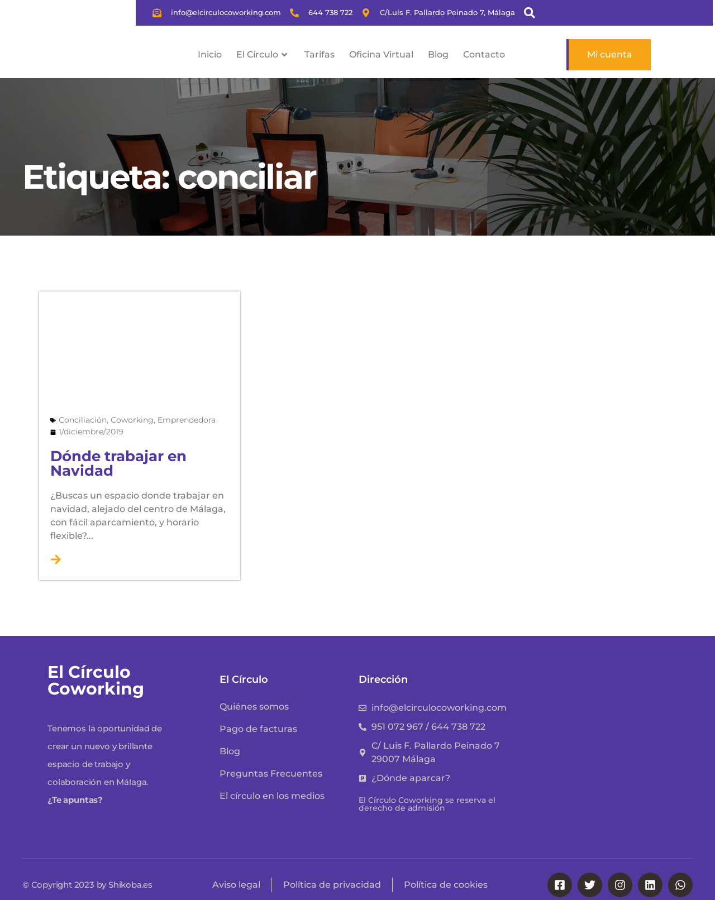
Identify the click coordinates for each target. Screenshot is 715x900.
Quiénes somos (254, 706)
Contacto (484, 54)
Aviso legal (236, 884)
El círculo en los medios (272, 796)
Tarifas (319, 54)
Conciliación (83, 420)
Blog (438, 54)
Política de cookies (446, 884)
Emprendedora (187, 420)
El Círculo (263, 54)
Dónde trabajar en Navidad (118, 463)
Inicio (210, 54)
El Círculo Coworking (95, 680)
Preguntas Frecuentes (271, 773)
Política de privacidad (332, 884)
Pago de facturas (258, 729)
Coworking (132, 420)
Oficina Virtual (381, 54)
